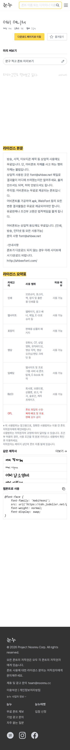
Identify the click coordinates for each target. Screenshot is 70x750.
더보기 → (61, 451)
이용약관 (12, 690)
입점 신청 (40, 711)
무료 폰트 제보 (15, 711)
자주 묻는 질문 (15, 723)
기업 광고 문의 (15, 717)
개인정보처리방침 (30, 690)
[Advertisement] (35, 112)
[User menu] (66, 5)
